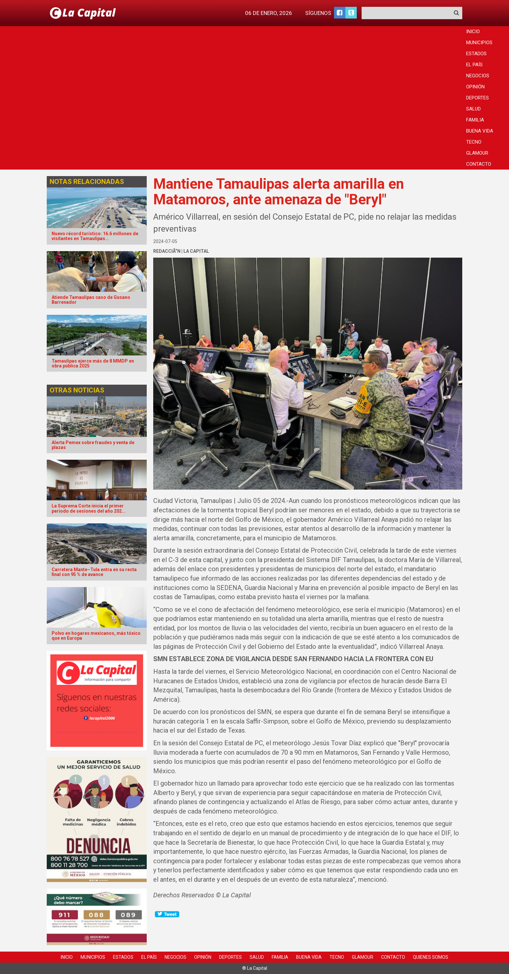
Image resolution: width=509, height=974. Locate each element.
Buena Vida (479, 131)
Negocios (477, 76)
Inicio (473, 31)
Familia (475, 120)
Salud (473, 109)
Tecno (473, 142)
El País (474, 65)
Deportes (477, 98)
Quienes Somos (430, 957)
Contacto (478, 164)
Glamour (477, 153)
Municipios (479, 42)
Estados (476, 54)
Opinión (475, 87)
